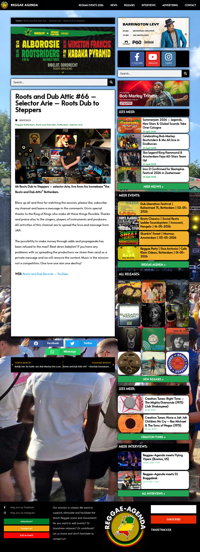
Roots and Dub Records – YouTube (45, 274)
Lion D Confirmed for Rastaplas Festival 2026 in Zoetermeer (163, 171)
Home (19, 20)
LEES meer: (127, 388)
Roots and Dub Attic (46, 124)
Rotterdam (62, 124)
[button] (46, 343)
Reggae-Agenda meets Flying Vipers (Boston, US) (163, 457)
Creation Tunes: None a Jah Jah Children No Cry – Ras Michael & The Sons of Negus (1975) (166, 421)
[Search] (111, 82)
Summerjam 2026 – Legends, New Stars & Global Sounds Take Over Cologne (164, 123)
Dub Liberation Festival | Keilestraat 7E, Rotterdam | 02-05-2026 (164, 208)
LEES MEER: (127, 111)
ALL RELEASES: (129, 274)
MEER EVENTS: (129, 195)
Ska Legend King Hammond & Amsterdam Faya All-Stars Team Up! (164, 156)
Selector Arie (76, 124)
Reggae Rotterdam (25, 124)
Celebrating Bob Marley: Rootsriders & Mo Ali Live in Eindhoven (161, 140)
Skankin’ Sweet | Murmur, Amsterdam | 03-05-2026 (158, 235)
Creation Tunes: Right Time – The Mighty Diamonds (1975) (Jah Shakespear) (164, 402)
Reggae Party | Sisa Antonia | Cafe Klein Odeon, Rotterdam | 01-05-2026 (163, 252)
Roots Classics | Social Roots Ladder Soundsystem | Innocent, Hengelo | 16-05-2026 (161, 222)
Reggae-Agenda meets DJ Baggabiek (160, 476)
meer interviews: (133, 446)
